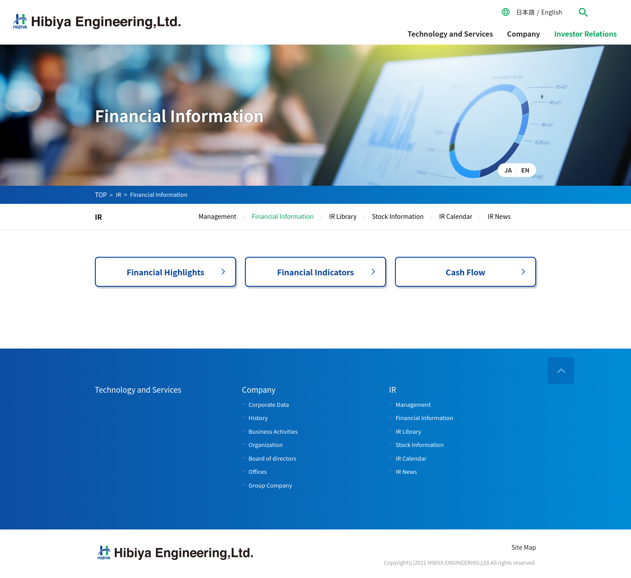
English (551, 12)
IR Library (343, 217)
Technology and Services (450, 33)
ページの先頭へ (561, 370)
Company (523, 33)
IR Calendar (455, 217)
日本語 (525, 12)
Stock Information (398, 217)
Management (218, 217)
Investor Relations (585, 33)
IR (118, 194)
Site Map (523, 547)
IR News (499, 217)
